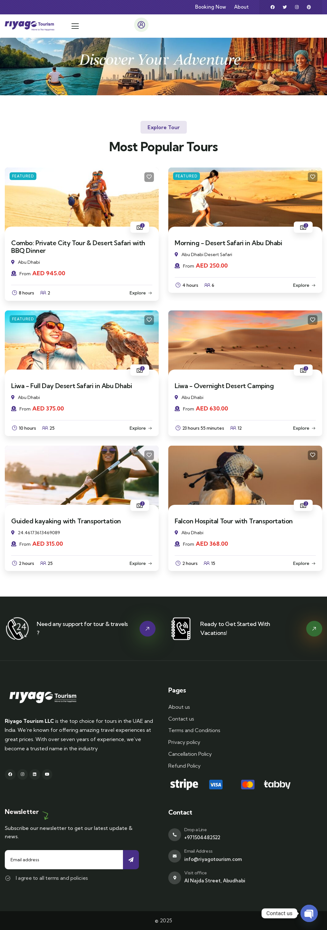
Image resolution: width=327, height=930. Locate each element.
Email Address (198, 851)
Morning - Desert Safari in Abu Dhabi (228, 243)
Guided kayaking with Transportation (66, 521)
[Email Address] (174, 856)
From (21, 274)
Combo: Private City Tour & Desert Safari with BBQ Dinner (78, 246)
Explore (138, 293)
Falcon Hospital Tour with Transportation (234, 521)
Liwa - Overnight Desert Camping (224, 386)
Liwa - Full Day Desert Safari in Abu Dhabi (71, 386)
